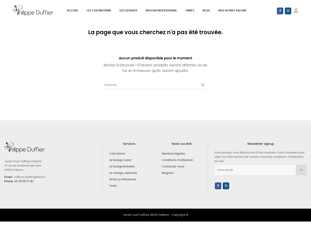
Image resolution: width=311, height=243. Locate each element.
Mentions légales (173, 153)
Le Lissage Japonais (123, 173)
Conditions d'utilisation (177, 160)
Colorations (117, 153)
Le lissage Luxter (120, 160)
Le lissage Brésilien (122, 166)
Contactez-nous (173, 166)
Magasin (168, 173)
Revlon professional (122, 179)
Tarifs (113, 186)
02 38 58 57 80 (23, 181)
